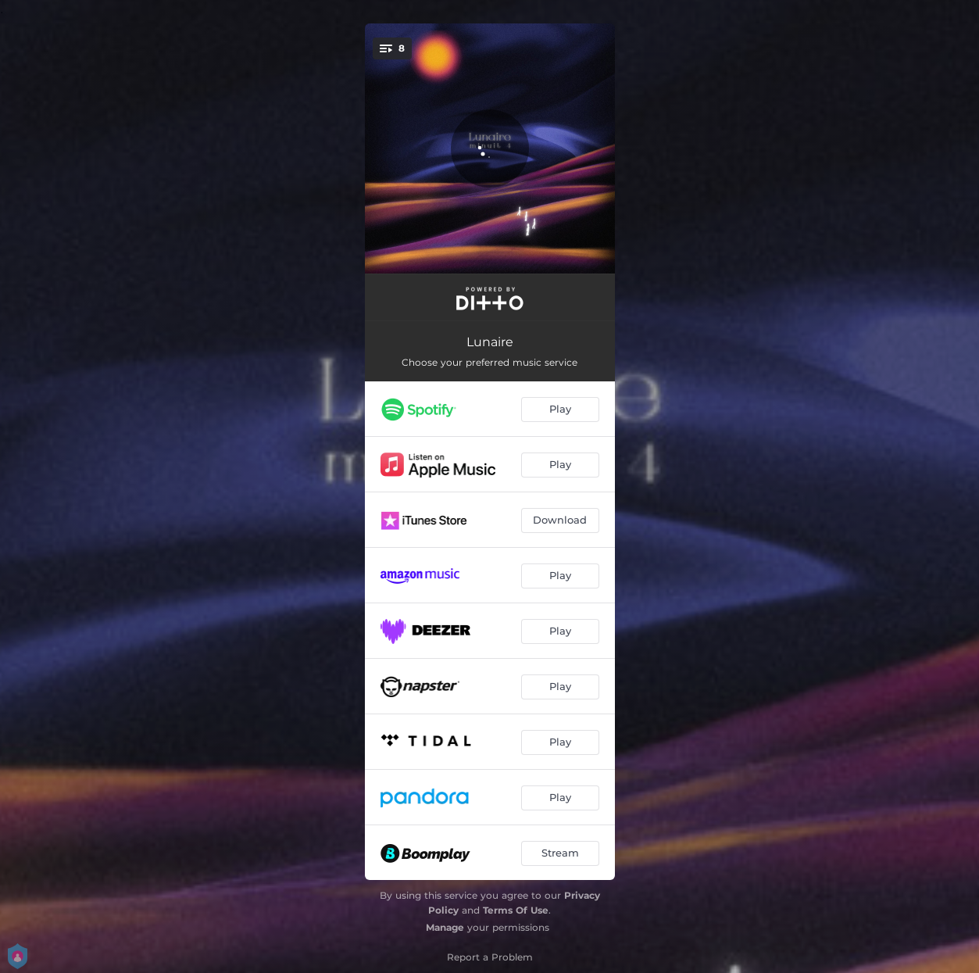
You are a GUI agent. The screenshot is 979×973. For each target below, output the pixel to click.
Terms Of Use (515, 910)
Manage (445, 927)
